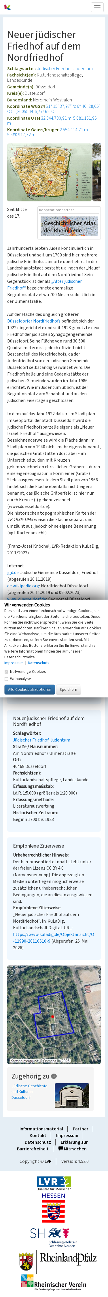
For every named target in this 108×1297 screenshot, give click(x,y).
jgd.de (13, 572)
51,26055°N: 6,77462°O (32, 111)
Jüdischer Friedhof (54, 68)
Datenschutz (38, 1142)
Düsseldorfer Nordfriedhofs (33, 321)
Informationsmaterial (41, 1129)
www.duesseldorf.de (26, 599)
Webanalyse (17, 679)
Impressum (67, 1135)
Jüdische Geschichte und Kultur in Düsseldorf (30, 1092)
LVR (48, 1161)
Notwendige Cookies (25, 671)
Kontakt (38, 1135)
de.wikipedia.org (23, 586)
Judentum (83, 68)
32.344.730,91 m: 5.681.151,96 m (52, 121)
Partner (80, 1129)
